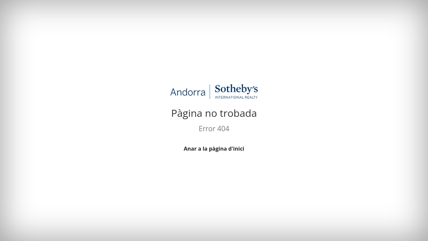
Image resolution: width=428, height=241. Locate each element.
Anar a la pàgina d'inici (214, 148)
